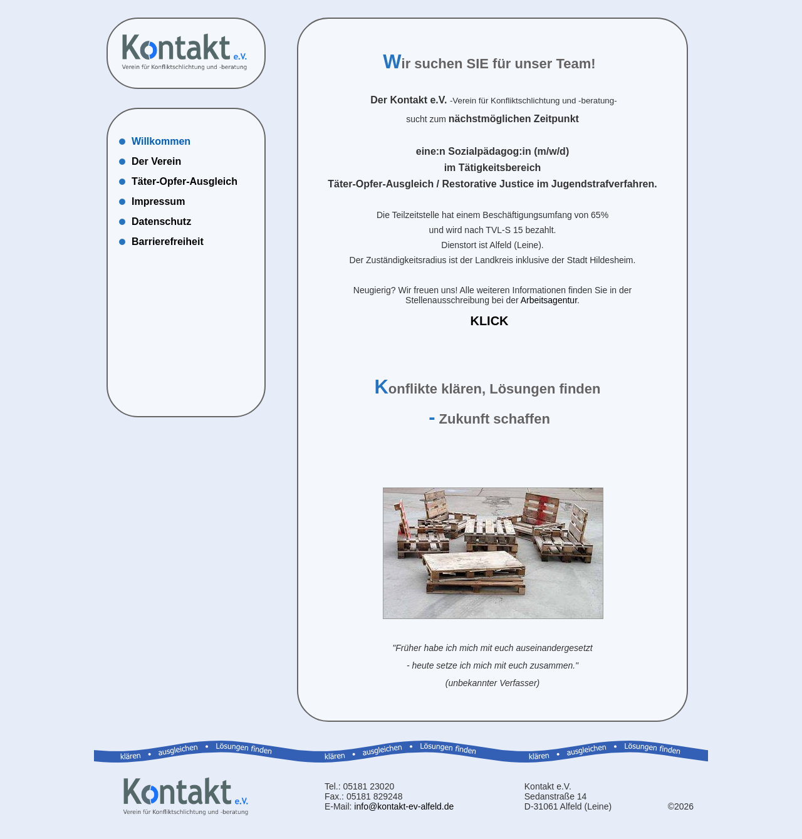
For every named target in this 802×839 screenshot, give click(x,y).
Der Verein (156, 161)
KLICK (489, 321)
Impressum (158, 201)
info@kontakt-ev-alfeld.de (404, 806)
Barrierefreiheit (168, 241)
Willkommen (161, 141)
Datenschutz (161, 221)
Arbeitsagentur (549, 300)
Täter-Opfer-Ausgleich (184, 181)
